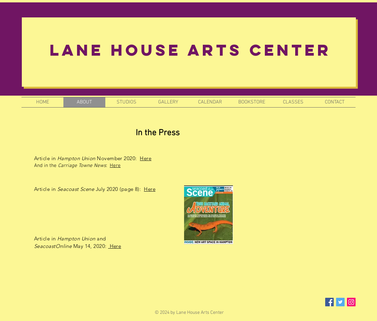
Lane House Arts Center (190, 50)
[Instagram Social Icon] (351, 302)
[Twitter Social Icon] (340, 302)
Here (145, 158)
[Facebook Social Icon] (329, 302)
